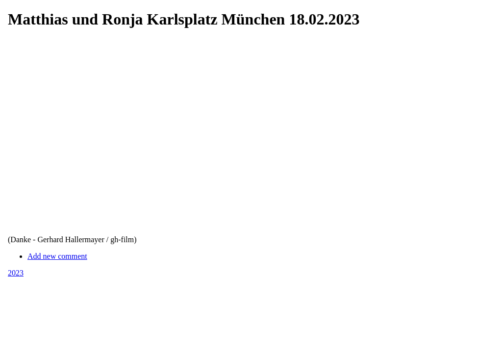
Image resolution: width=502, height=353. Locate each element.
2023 (16, 273)
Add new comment (57, 256)
